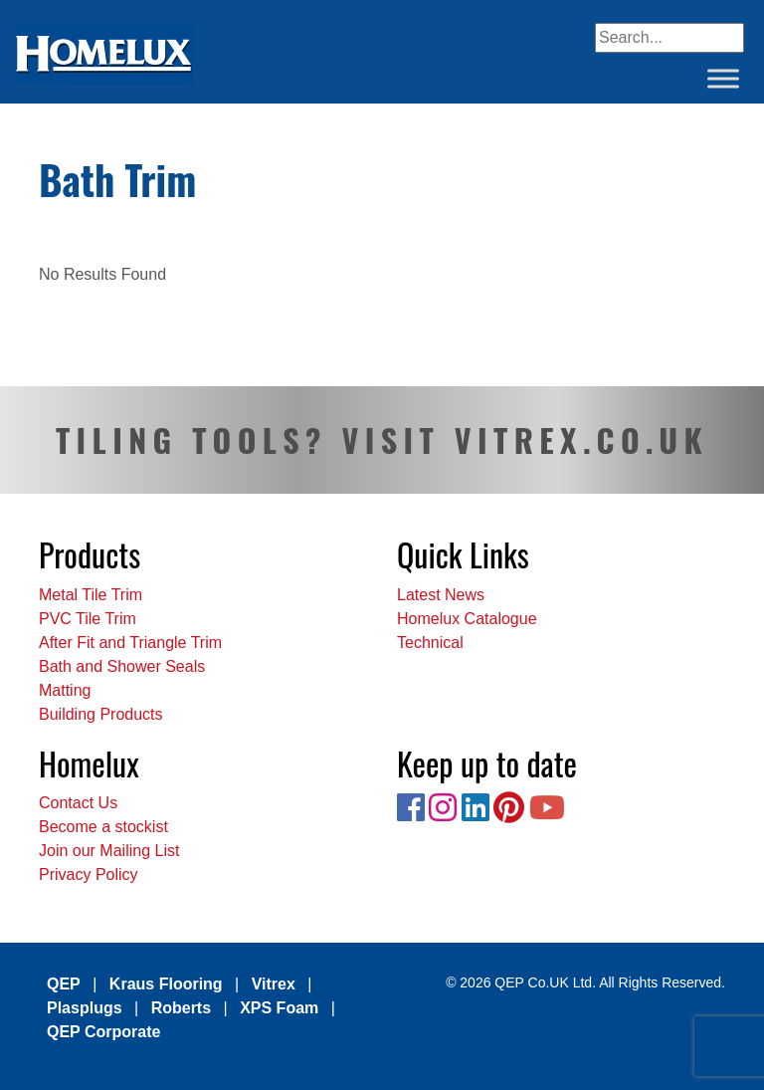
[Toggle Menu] (723, 78)
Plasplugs (84, 1007)
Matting (65, 690)
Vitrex (273, 984)
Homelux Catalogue (467, 618)
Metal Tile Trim (90, 594)
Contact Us (78, 802)
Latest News (440, 594)
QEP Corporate (103, 1031)
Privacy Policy (88, 874)
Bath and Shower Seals (122, 666)
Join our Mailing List (109, 850)
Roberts (181, 1007)
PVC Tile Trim (87, 618)
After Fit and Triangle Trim (130, 642)
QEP (64, 984)
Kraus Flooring (166, 984)
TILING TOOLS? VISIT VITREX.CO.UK (382, 439)
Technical (430, 642)
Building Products (101, 714)
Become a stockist (103, 826)
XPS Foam (279, 1007)
